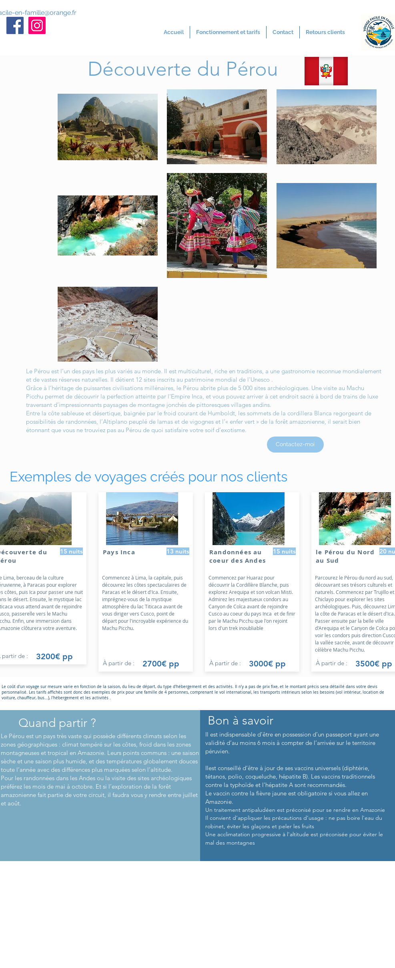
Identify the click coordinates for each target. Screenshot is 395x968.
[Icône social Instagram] (37, 25)
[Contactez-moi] (295, 445)
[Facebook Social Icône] (15, 25)
